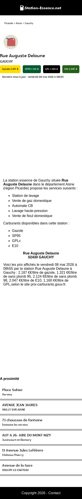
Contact (54, 493)
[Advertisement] (41, 130)
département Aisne (59, 184)
